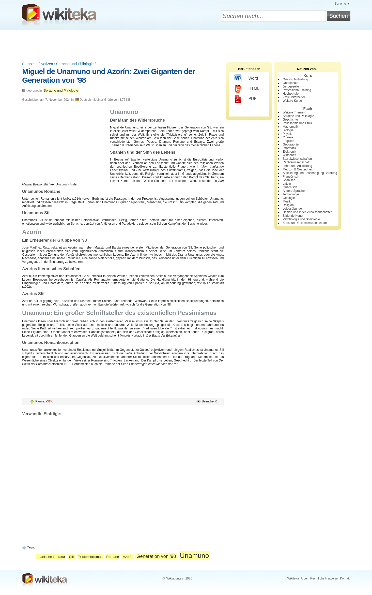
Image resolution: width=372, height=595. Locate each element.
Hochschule (291, 93)
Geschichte (290, 119)
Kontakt (345, 578)
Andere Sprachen (294, 191)
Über (304, 578)
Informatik (289, 148)
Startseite (30, 64)
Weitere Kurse (292, 101)
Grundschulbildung (295, 79)
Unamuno (194, 555)
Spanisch (289, 180)
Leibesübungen (293, 208)
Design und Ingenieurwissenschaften (307, 212)
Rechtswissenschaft (296, 162)
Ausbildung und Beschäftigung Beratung (310, 173)
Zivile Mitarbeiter (294, 97)
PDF (245, 99)
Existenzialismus (90, 557)
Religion (288, 205)
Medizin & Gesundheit (297, 169)
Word (246, 79)
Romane (112, 557)
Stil (71, 557)
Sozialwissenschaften (297, 159)
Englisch (288, 141)
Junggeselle (291, 86)
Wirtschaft (289, 155)
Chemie (288, 137)
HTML (246, 89)
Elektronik (289, 151)
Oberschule (290, 83)
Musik (286, 201)
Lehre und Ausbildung (297, 166)
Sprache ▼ (342, 3)
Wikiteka (293, 578)
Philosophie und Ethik (297, 123)
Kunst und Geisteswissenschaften (305, 223)
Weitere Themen (294, 112)
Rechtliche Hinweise (324, 578)
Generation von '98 (156, 556)
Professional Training (297, 90)
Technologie (291, 194)
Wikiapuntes (174, 578)
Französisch (291, 176)
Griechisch (290, 187)
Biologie (288, 130)
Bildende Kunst (293, 215)
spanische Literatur (51, 557)
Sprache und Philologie (75, 64)
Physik (287, 134)
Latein (287, 183)
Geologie (289, 198)
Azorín (128, 557)
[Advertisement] (186, 44)
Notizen (47, 64)
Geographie (291, 144)
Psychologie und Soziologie (301, 219)
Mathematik (290, 126)
